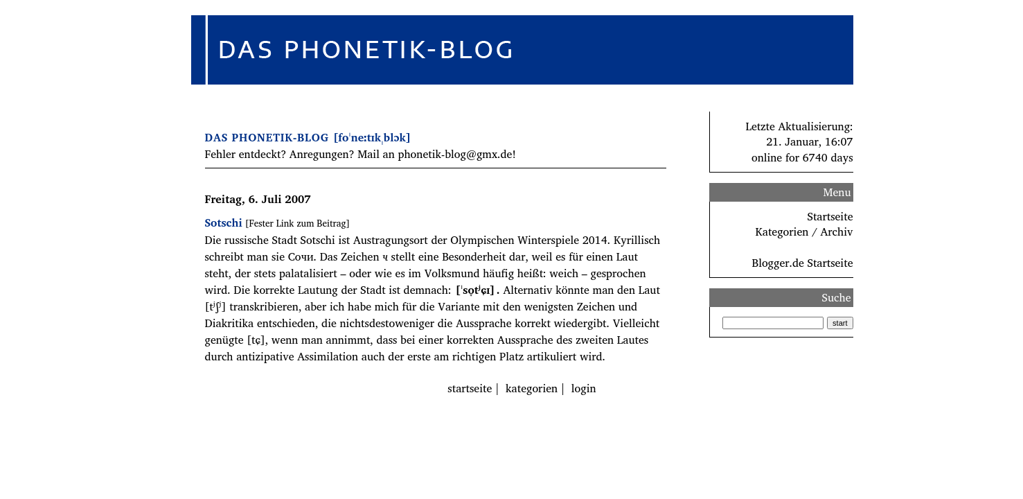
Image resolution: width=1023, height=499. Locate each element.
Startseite (830, 216)
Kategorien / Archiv (804, 231)
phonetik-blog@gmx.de (455, 154)
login (583, 388)
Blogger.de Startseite (802, 263)
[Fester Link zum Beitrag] (297, 223)
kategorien (532, 388)
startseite (469, 388)
